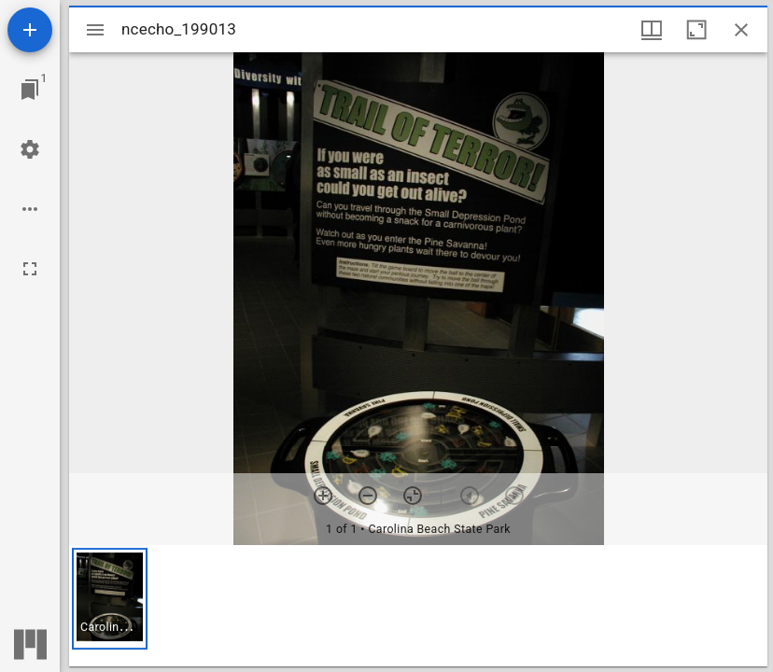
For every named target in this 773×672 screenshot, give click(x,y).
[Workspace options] (29, 209)
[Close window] (741, 29)
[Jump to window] (29, 89)
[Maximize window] (696, 29)
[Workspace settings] (29, 149)
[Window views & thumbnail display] (651, 29)
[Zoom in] (323, 495)
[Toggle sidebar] (95, 29)
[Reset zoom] (412, 495)
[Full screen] (29, 268)
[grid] (418, 605)
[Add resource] (29, 29)
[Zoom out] (367, 495)
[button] (110, 599)
